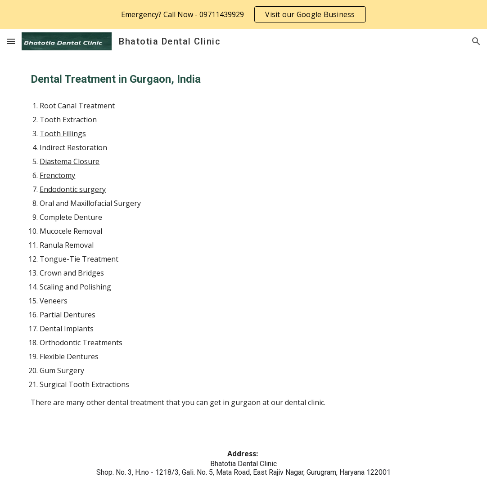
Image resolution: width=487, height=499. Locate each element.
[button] (11, 41)
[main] (243, 79)
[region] (243, 14)
